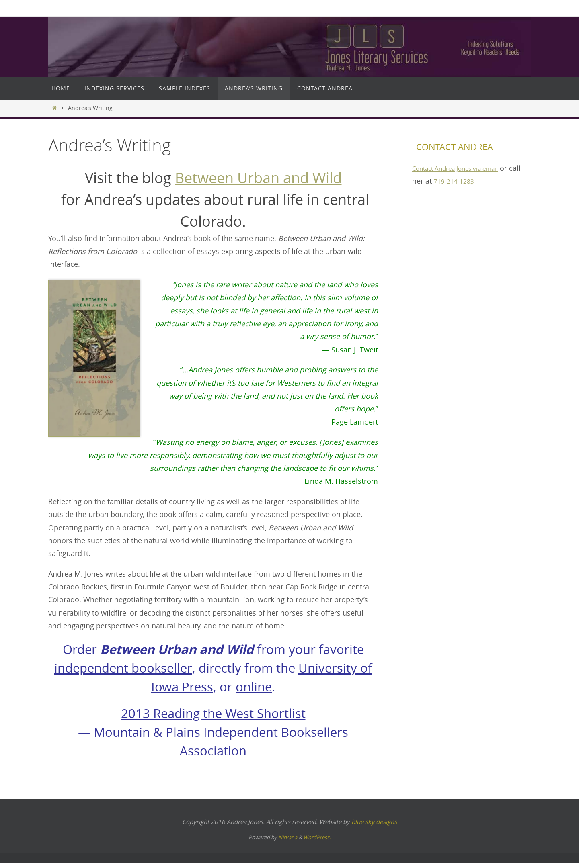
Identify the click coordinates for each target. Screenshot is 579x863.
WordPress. (317, 837)
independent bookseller (123, 668)
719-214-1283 (470, 181)
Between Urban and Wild (258, 177)
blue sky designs (374, 822)
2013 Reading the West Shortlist (213, 713)
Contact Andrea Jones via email (464, 168)
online (254, 687)
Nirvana (287, 837)
